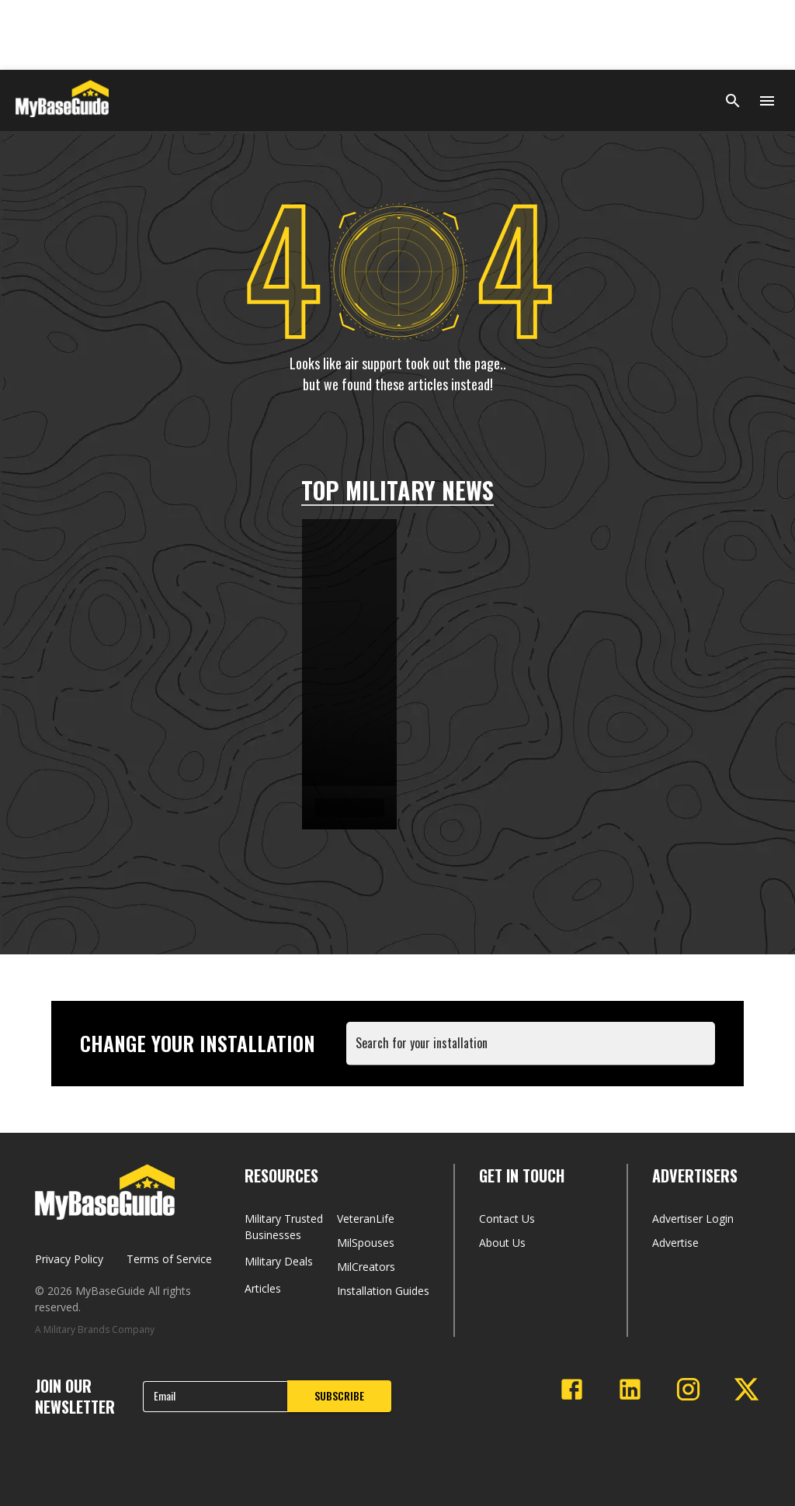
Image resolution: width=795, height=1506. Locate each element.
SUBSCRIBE (339, 1395)
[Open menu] (767, 100)
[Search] (732, 100)
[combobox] (533, 1051)
